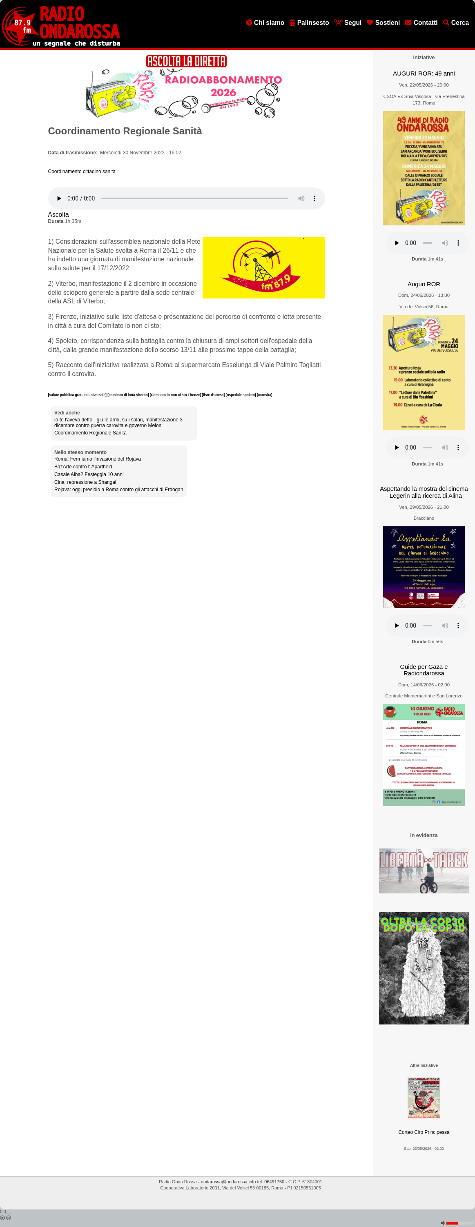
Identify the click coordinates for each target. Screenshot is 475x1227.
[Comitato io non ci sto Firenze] (176, 395)
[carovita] (264, 395)
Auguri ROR (424, 284)
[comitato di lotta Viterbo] (128, 395)
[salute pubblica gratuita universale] (78, 395)
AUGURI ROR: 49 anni (424, 73)
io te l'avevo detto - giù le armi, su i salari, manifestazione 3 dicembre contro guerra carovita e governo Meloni (118, 422)
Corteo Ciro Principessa (423, 1132)
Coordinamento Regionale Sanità (90, 433)
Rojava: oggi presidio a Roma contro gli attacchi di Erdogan (118, 489)
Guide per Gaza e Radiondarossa (424, 670)
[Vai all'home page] (61, 45)
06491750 (274, 1181)
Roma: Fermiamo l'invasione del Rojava (97, 459)
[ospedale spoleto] (241, 395)
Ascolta (58, 214)
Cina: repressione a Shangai (85, 482)
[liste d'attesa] (213, 395)
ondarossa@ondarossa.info (228, 1181)
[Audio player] (186, 198)
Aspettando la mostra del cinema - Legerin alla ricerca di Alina (424, 492)
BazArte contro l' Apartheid (83, 467)
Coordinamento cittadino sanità (82, 171)
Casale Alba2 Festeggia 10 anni (88, 474)
